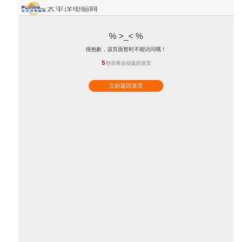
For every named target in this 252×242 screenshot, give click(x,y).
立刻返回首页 (126, 86)
